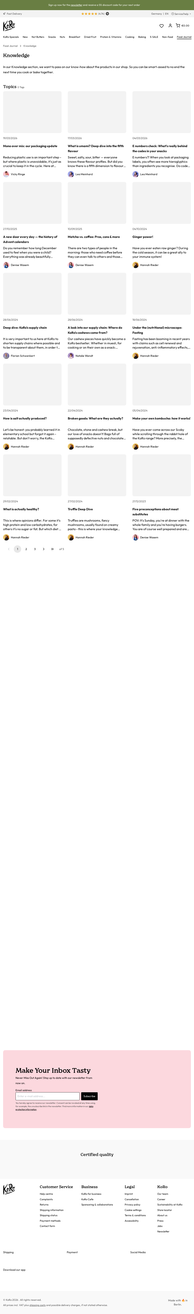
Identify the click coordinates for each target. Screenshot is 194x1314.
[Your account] (170, 26)
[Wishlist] (161, 26)
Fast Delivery (12, 13)
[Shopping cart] (182, 25)
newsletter (76, 4)
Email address (24, 1090)
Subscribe (89, 1096)
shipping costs (38, 1305)
